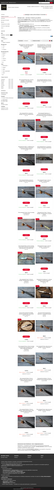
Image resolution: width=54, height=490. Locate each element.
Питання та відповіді (5, 26)
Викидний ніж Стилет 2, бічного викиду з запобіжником (44, 246)
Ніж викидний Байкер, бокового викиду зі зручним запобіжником (26, 181)
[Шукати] (51, 2)
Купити (26, 68)
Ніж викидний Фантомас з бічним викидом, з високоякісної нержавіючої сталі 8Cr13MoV (26, 81)
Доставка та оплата (49, 6)
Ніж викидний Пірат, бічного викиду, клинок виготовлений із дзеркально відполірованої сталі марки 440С (26, 247)
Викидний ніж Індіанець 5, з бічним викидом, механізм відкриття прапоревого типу (44, 280)
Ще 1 (3, 62)
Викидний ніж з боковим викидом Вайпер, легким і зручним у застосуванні (26, 46)
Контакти (42, 6)
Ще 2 (3, 74)
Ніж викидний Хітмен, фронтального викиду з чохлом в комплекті (44, 347)
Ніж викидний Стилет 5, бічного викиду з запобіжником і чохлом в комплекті (26, 280)
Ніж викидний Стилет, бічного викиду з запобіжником (26, 213)
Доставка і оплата (4, 457)
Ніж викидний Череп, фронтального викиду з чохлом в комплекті (44, 410)
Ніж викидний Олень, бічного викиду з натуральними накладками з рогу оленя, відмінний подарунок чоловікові (26, 348)
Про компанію (46, 8)
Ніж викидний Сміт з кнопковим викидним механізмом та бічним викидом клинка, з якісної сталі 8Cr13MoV (44, 46)
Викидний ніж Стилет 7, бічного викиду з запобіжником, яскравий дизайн (44, 213)
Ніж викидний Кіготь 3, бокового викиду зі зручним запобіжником (44, 147)
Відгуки (51, 8)
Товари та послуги (35, 6)
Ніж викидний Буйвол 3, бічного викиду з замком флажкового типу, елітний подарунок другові (26, 410)
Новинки (29, 457)
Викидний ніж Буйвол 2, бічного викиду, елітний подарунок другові (44, 379)
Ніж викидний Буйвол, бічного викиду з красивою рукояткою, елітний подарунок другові (26, 379)
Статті (2, 27)
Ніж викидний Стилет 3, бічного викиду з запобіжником (44, 181)
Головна (29, 6)
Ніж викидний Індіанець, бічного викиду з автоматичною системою (44, 80)
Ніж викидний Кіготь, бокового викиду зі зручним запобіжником (26, 114)
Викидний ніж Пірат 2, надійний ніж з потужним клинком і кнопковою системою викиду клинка (26, 147)
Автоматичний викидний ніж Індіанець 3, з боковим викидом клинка (44, 314)
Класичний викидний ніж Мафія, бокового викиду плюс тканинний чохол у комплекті (26, 314)
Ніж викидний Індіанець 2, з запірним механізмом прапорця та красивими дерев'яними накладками (44, 114)
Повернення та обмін (5, 24)
